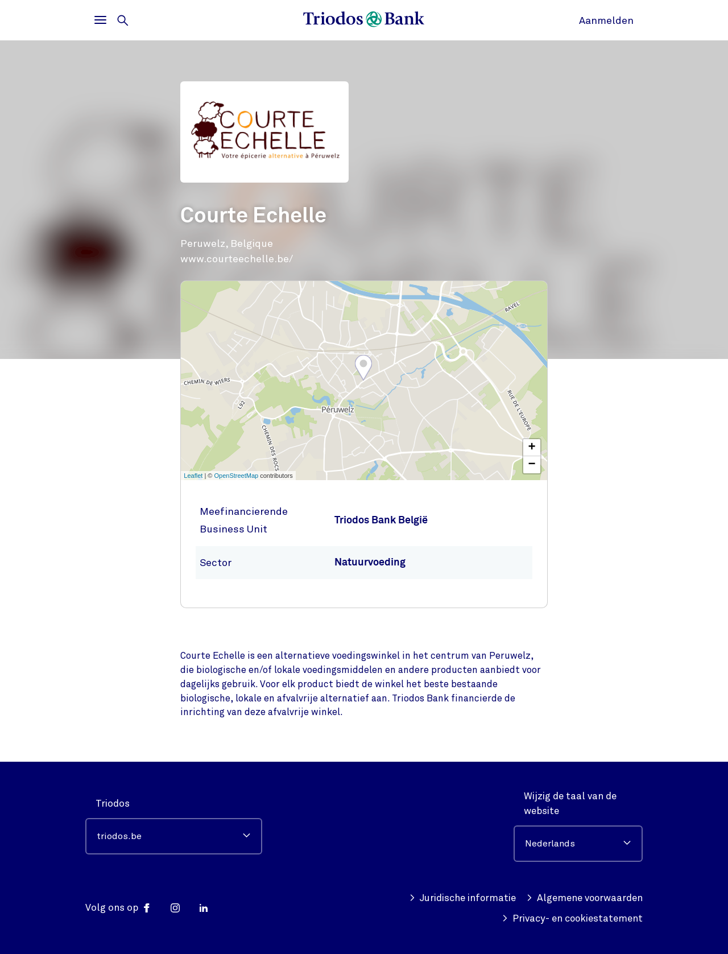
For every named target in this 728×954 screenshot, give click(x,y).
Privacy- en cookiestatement (571, 918)
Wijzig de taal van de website (570, 803)
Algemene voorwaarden (584, 898)
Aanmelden (606, 20)
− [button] (532, 464)
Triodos (113, 804)
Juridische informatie (461, 898)
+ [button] (532, 447)
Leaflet (193, 475)
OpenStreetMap (236, 475)
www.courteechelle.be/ (236, 259)
